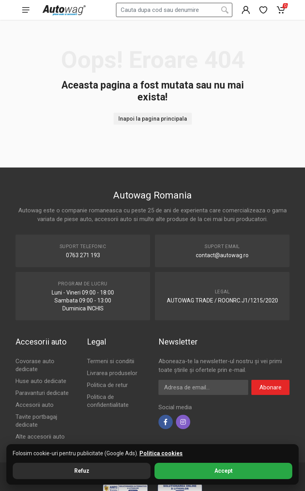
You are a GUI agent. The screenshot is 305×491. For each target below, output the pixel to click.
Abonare (270, 387)
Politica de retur (107, 385)
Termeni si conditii (110, 361)
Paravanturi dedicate (42, 393)
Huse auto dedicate (40, 381)
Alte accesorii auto (40, 436)
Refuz (81, 471)
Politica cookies (161, 453)
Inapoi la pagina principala (152, 119)
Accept (223, 471)
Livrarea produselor (112, 373)
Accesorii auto (34, 404)
